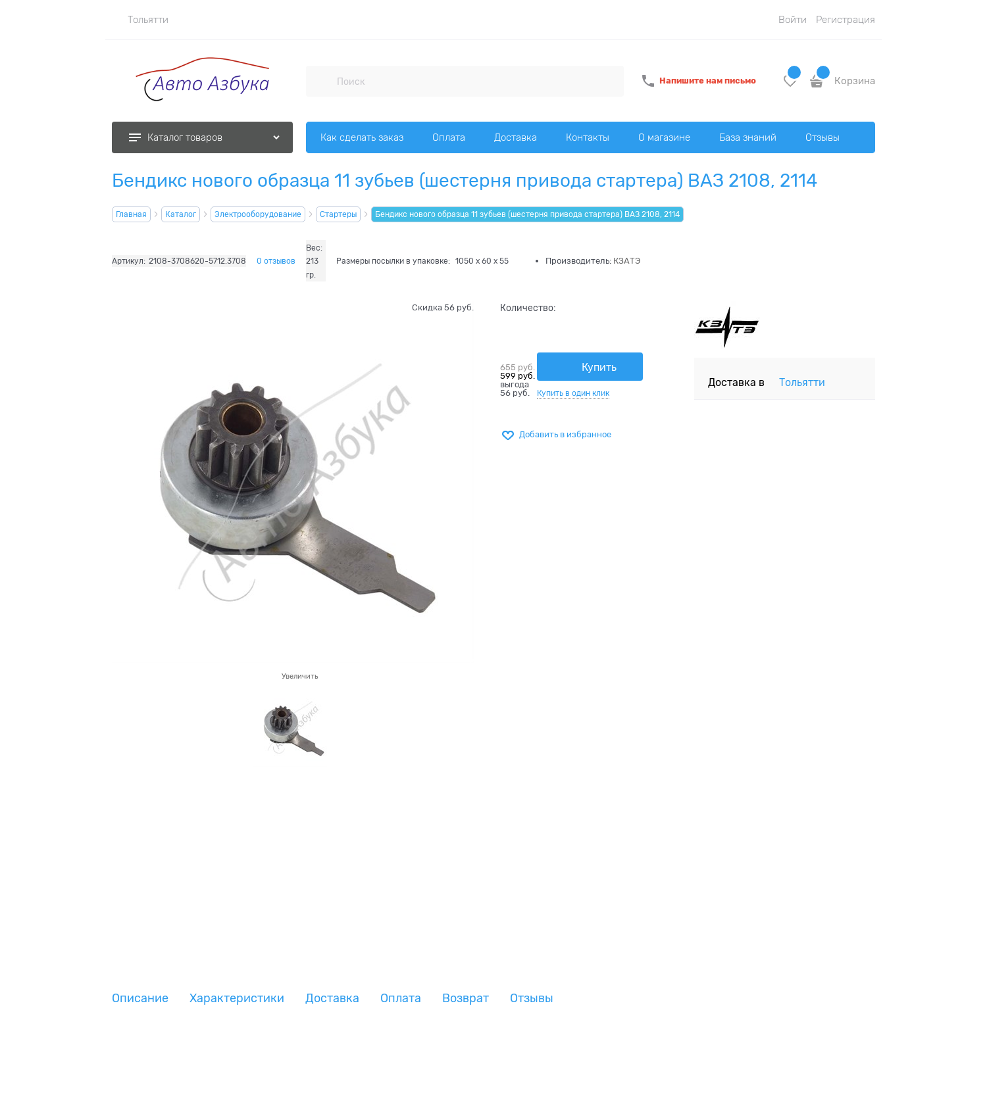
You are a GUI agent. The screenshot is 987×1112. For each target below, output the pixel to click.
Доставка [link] (332, 998)
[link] (140, 20)
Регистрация (845, 19)
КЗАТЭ (626, 261)
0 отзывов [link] (276, 261)
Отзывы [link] (531, 998)
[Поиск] (321, 81)
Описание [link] (140, 998)
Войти (792, 19)
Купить (599, 368)
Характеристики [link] (237, 998)
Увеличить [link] (300, 676)
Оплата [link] (400, 998)
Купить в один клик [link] (573, 393)
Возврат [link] (465, 998)
